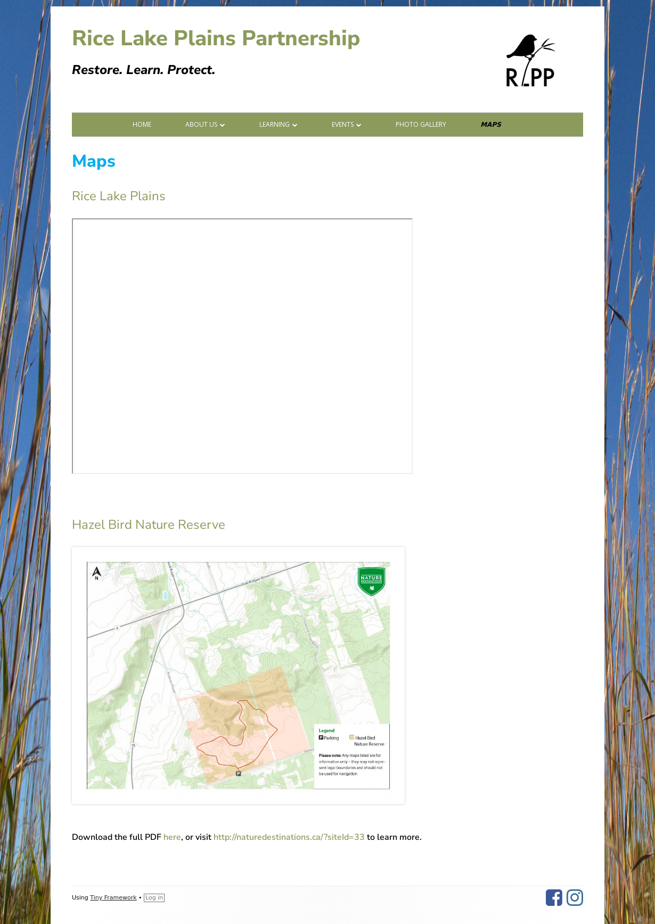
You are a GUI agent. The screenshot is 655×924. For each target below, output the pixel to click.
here (172, 837)
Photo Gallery (421, 124)
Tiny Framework (113, 897)
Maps (490, 124)
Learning (274, 124)
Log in (154, 897)
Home (142, 124)
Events (343, 124)
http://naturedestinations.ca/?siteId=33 (289, 837)
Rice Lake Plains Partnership (216, 38)
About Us (201, 124)
